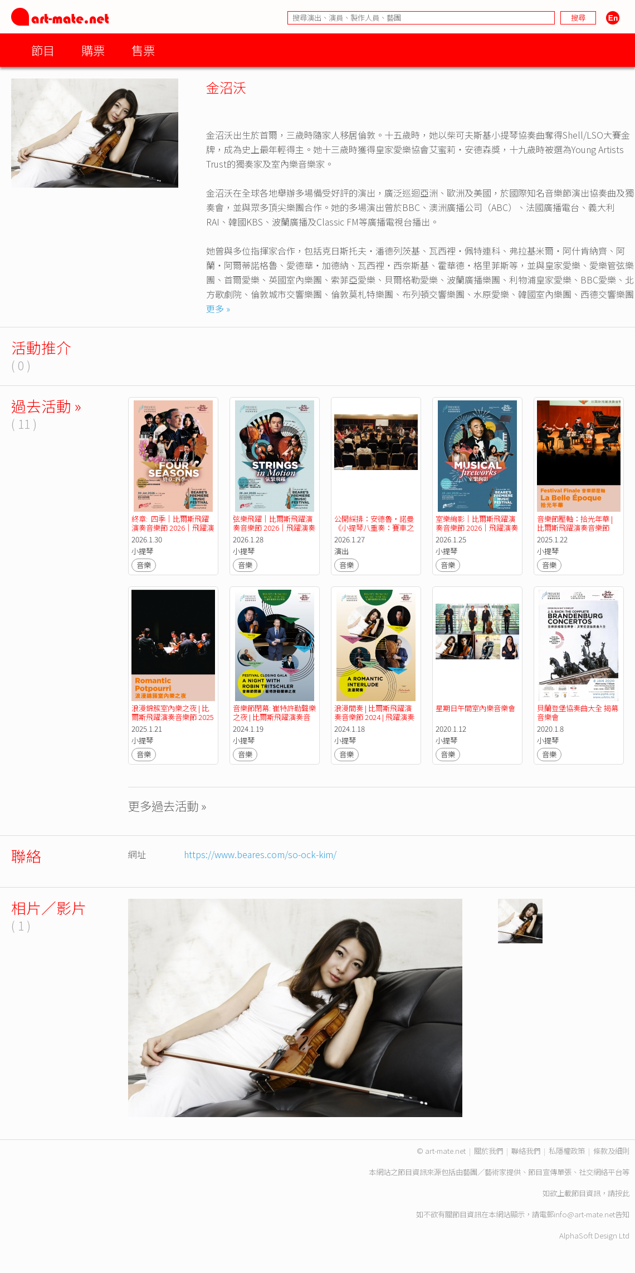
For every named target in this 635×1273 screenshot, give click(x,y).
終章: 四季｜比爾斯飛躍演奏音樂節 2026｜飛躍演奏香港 (172, 527)
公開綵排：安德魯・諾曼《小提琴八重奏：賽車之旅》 (374, 527)
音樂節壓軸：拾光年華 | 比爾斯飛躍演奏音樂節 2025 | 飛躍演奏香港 (575, 527)
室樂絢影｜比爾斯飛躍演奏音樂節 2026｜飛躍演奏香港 (477, 527)
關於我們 (488, 1150)
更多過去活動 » (167, 805)
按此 (622, 1193)
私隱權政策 (567, 1150)
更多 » (218, 308)
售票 (143, 49)
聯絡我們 (525, 1150)
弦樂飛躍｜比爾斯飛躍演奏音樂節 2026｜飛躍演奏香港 (274, 527)
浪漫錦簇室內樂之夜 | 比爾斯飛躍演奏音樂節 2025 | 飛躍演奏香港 (173, 717)
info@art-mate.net (584, 1214)
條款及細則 (611, 1150)
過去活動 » (46, 406)
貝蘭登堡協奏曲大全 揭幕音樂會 (577, 712)
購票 (93, 49)
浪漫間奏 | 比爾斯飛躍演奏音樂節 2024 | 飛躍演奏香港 (374, 717)
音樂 (143, 565)
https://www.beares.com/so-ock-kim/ (260, 854)
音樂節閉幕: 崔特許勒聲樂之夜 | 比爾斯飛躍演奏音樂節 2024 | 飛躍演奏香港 (274, 717)
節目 (43, 49)
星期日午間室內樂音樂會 (475, 708)
